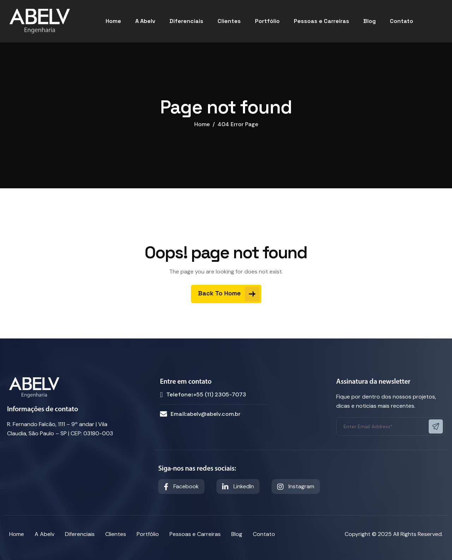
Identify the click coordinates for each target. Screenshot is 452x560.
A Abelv (145, 21)
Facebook (181, 486)
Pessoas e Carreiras (321, 21)
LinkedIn (238, 486)
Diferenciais (186, 21)
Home (113, 21)
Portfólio (267, 21)
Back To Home (229, 294)
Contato (401, 21)
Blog (369, 21)
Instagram (295, 486)
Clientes (229, 21)
